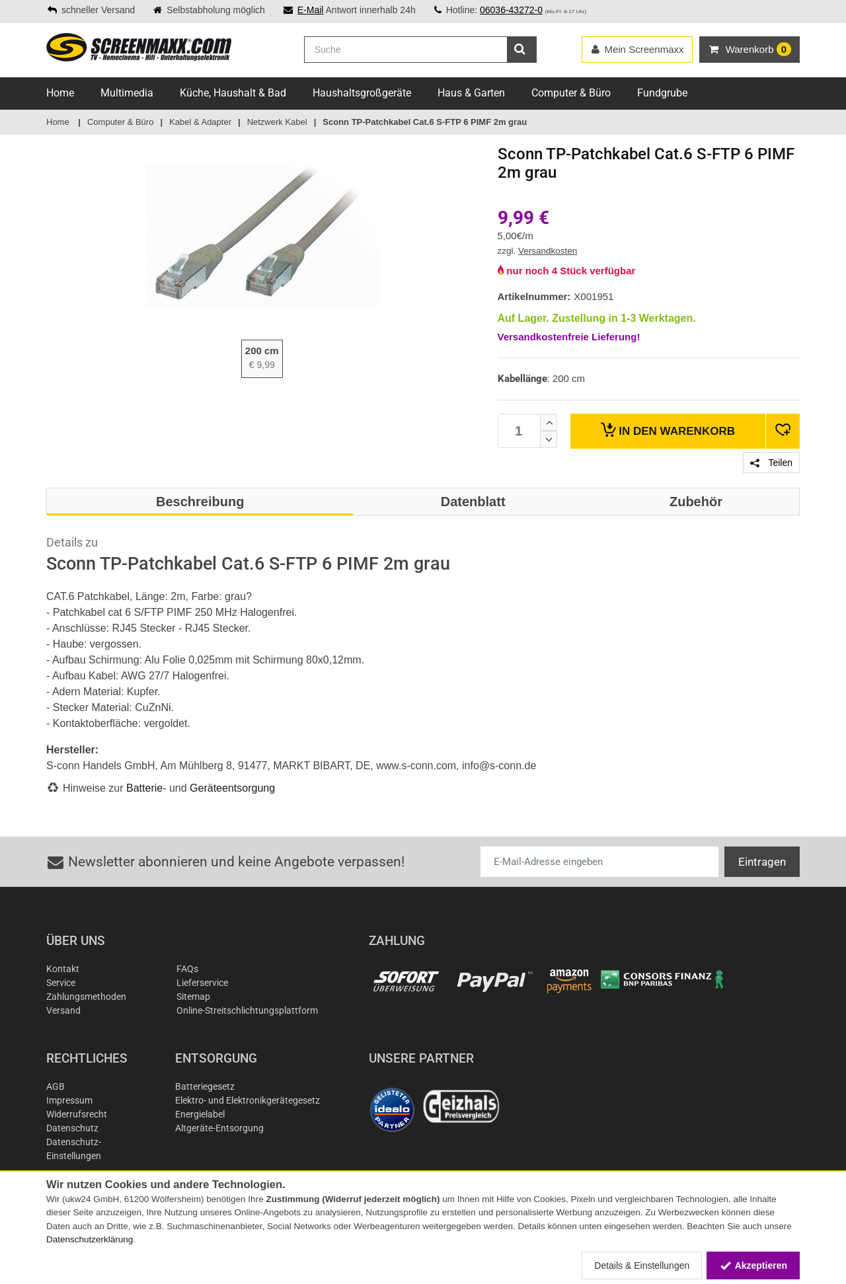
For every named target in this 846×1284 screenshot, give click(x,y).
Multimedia (126, 93)
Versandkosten (547, 251)
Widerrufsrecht (76, 1114)
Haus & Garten (471, 93)
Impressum (69, 1100)
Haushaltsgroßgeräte (362, 93)
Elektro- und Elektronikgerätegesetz (247, 1100)
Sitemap (193, 996)
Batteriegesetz (205, 1086)
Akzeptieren (753, 1265)
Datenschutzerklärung (89, 1239)
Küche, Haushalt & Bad (233, 93)
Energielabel (200, 1114)
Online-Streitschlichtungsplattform (247, 1010)
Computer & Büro (571, 93)
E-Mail (310, 10)
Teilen (771, 462)
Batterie (144, 788)
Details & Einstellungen (641, 1265)
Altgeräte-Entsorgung (219, 1128)
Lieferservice (202, 982)
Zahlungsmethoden (86, 996)
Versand (63, 1010)
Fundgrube (662, 93)
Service (60, 982)
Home (60, 93)
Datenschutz (72, 1128)
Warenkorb (668, 429)
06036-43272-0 (511, 10)
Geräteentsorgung (232, 788)
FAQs (187, 968)
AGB (55, 1086)
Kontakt (62, 968)
